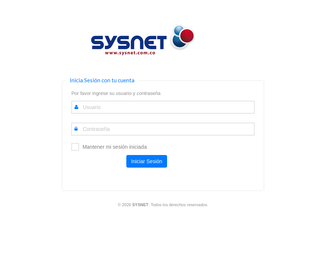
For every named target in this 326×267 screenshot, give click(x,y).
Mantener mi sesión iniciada (115, 147)
